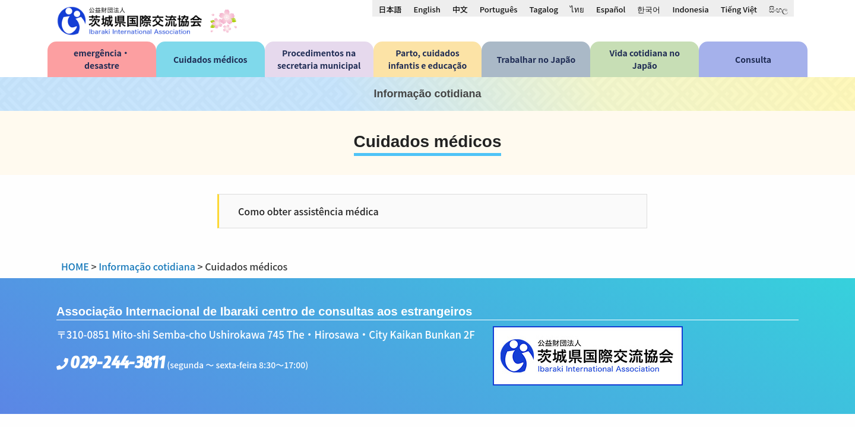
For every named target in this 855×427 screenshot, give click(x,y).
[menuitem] (389, 9)
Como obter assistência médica (308, 211)
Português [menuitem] (499, 9)
